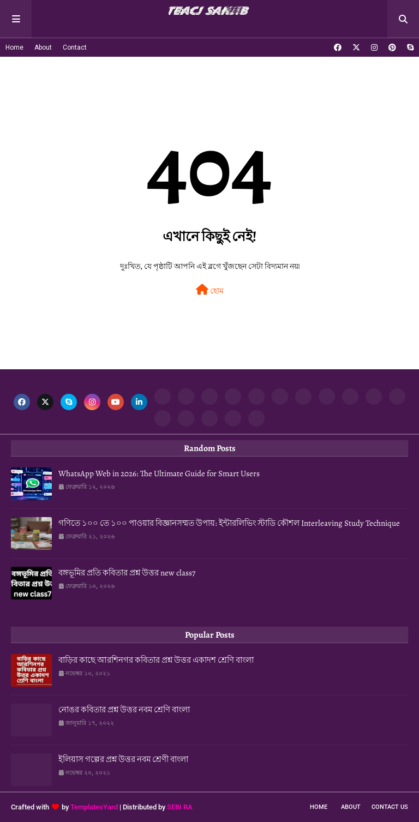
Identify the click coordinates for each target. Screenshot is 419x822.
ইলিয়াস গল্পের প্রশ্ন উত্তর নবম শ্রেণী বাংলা (123, 759)
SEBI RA (180, 807)
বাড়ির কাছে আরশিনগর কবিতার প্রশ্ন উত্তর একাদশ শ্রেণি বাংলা (156, 660)
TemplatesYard (94, 807)
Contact (75, 47)
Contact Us (390, 807)
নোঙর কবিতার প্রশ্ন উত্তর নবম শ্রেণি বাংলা (124, 709)
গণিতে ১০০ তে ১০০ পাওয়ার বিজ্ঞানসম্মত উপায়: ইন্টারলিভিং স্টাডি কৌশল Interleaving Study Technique (229, 523)
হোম (210, 289)
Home (14, 47)
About (43, 47)
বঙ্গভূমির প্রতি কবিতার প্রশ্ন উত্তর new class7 (126, 572)
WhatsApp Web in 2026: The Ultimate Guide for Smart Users (159, 473)
